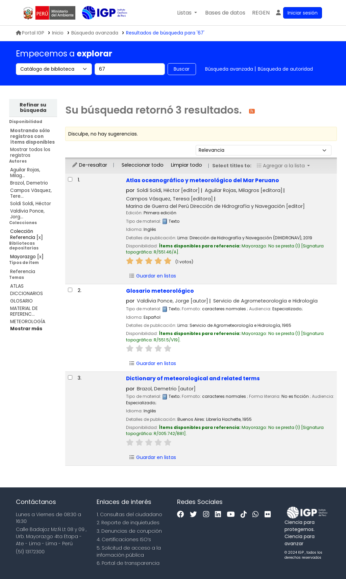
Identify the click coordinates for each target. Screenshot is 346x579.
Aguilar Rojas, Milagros (243, 190)
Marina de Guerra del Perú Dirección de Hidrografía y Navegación (215, 206)
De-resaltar (89, 165)
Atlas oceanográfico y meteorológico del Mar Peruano (202, 180)
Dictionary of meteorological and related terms (193, 378)
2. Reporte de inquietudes (128, 522)
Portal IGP (30, 33)
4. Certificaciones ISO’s (124, 539)
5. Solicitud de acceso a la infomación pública (129, 551)
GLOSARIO (21, 301)
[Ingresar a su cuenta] (298, 12)
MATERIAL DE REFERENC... (24, 311)
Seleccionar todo (143, 165)
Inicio (58, 33)
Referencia (22, 271)
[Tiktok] (245, 514)
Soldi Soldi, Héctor (30, 203)
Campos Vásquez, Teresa (169, 198)
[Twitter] (195, 514)
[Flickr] (269, 514)
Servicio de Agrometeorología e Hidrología (265, 300)
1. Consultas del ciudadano (129, 514)
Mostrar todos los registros (30, 152)
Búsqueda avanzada (229, 69)
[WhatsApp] (257, 514)
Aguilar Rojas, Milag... (25, 173)
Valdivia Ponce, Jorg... (27, 214)
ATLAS (17, 286)
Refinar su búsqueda (33, 107)
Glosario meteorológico (160, 290)
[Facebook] (182, 514)
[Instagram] (208, 514)
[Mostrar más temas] (26, 328)
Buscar (182, 69)
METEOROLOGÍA (27, 321)
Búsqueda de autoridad (285, 69)
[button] (187, 12)
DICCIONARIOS (26, 293)
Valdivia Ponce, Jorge (172, 300)
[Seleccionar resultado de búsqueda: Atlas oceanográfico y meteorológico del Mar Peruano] (70, 179)
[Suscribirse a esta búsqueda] (252, 111)
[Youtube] (232, 514)
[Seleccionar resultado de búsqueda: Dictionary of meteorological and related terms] (70, 377)
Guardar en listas (152, 275)
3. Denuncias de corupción (129, 531)
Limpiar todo (186, 165)
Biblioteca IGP (99, 26)
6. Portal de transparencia (128, 563)
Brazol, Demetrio (29, 183)
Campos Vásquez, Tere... (31, 193)
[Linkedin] (219, 514)
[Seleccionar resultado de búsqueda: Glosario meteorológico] (70, 290)
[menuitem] (260, 12)
